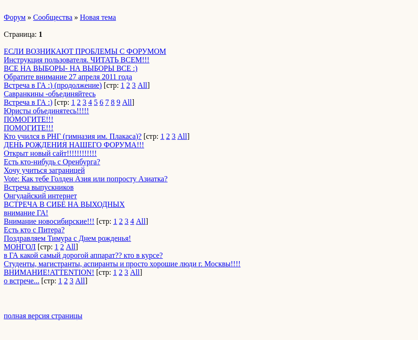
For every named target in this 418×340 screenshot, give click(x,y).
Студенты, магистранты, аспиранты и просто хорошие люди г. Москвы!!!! (122, 264)
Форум (14, 17)
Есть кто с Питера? (34, 230)
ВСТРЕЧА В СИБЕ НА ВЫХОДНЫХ (64, 204)
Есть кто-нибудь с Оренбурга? (52, 162)
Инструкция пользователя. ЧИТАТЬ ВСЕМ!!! (76, 60)
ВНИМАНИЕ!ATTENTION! (49, 272)
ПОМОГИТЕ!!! (28, 119)
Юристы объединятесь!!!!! (46, 111)
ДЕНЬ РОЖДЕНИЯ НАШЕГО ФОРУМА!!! (74, 145)
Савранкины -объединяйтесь (50, 94)
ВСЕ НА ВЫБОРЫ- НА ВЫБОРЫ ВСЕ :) (71, 68)
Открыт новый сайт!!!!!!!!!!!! (50, 153)
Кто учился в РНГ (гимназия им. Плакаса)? (72, 136)
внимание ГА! (26, 213)
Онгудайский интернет (40, 196)
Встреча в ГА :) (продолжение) (53, 85)
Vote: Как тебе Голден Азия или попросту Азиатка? (86, 179)
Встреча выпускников (39, 187)
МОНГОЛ (20, 247)
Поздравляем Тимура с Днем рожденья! (67, 238)
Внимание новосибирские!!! (49, 221)
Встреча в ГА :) (28, 102)
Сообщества (52, 17)
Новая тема (98, 17)
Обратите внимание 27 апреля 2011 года (68, 77)
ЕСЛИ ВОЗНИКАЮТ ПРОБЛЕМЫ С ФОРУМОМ (85, 51)
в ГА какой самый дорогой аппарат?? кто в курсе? (83, 255)
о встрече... (22, 281)
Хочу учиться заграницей (44, 170)
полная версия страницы (43, 316)
